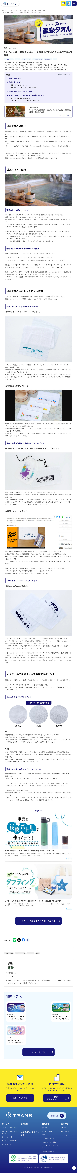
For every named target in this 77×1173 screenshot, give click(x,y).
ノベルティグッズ (26, 59)
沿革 (43, 1135)
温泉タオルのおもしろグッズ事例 (20, 91)
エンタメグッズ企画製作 (9, 1128)
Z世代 (55, 59)
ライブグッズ (48, 59)
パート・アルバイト (67, 1135)
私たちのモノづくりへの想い (30, 1133)
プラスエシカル (6, 1144)
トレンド (18, 59)
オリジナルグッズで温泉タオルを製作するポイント (26, 95)
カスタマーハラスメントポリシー (50, 1147)
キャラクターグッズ (37, 59)
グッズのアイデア (40, 11)
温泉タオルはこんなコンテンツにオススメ (25, 101)
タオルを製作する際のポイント (21, 98)
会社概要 (44, 1128)
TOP (3, 11)
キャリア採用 (65, 1131)
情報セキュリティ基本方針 (50, 1142)
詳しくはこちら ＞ (65, 115)
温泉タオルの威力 (15, 82)
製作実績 (24, 1123)
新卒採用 (63, 1128)
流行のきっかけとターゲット (20, 85)
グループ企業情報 (47, 1131)
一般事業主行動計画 (48, 1151)
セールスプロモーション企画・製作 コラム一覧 (19, 11)
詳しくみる (69, 858)
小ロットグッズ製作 (8, 1137)
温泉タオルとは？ (15, 78)
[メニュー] (74, 3)
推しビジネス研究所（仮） (10, 1141)
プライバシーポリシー (48, 1139)
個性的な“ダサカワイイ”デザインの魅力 (24, 87)
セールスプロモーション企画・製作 (10, 1132)
